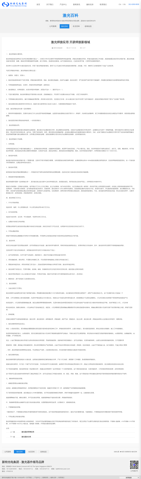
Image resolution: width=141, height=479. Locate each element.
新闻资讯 (78, 4)
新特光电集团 (6, 477)
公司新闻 (52, 26)
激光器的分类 (26, 436)
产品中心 (64, 4)
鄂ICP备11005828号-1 (18, 477)
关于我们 (50, 4)
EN (124, 4)
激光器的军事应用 (28, 431)
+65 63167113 (44, 468)
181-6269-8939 (11, 468)
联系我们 (106, 4)
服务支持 (92, 4)
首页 (38, 4)
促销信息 (88, 26)
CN (120, 4)
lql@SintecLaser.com (63, 468)
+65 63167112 (28, 468)
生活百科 (76, 26)
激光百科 (64, 26)
